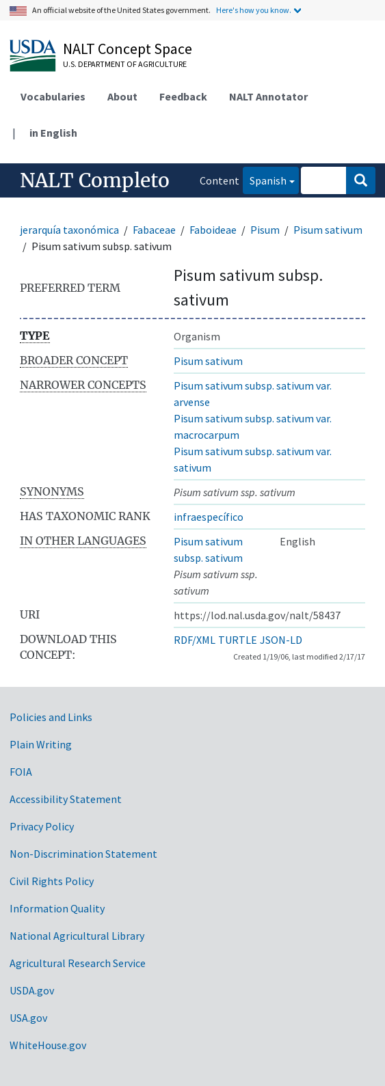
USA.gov (28, 1017)
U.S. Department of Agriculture (125, 64)
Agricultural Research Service (78, 963)
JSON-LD (281, 640)
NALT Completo (95, 180)
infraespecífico (208, 517)
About (122, 96)
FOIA (21, 771)
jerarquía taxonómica (69, 229)
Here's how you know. (253, 10)
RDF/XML (194, 640)
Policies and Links (51, 717)
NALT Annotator (268, 96)
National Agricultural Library (77, 935)
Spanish (265, 179)
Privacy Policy (42, 826)
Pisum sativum (327, 229)
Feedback (183, 96)
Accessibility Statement (66, 799)
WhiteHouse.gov (48, 1045)
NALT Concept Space (127, 48)
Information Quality (57, 908)
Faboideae (213, 229)
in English (53, 132)
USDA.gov (32, 990)
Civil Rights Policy (52, 881)
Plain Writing (41, 744)
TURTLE (237, 640)
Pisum (265, 229)
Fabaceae (154, 229)
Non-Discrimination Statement (83, 853)
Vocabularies (53, 96)
